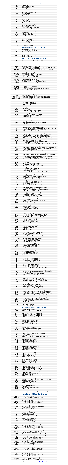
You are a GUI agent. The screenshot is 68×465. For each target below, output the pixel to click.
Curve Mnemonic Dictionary (45, 461)
